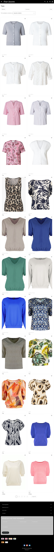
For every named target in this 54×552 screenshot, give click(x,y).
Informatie (27, 510)
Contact (27, 513)
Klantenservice (27, 507)
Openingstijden (27, 504)
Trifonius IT (27, 549)
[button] (24, 13)
